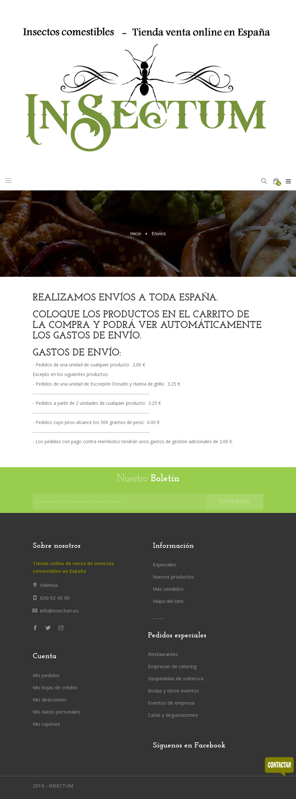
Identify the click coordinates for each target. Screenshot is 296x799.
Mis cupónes (46, 724)
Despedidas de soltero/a (175, 678)
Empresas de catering (172, 666)
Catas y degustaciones (173, 715)
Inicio (135, 233)
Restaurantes (163, 654)
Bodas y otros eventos (173, 690)
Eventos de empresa (171, 702)
